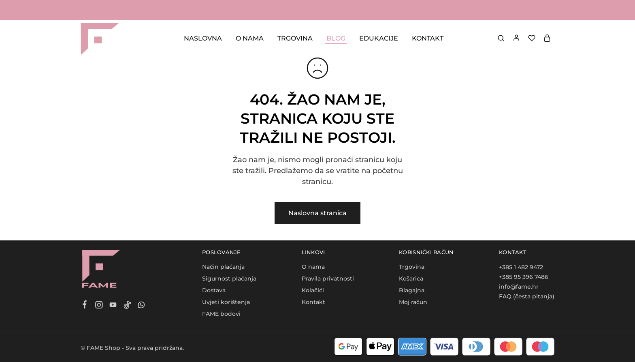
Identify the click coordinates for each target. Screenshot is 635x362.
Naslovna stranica (317, 213)
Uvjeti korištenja (226, 302)
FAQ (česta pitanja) (526, 296)
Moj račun (413, 302)
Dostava (214, 290)
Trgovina (411, 266)
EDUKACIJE (378, 38)
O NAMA (250, 38)
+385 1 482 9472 (521, 267)
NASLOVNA (203, 38)
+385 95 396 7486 (523, 277)
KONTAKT (427, 38)
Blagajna (411, 290)
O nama (313, 266)
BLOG (335, 38)
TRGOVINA (295, 38)
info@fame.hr (519, 286)
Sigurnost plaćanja (229, 278)
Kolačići (313, 290)
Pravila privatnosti (328, 278)
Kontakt (313, 302)
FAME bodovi (221, 313)
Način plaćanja (223, 266)
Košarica (411, 278)
